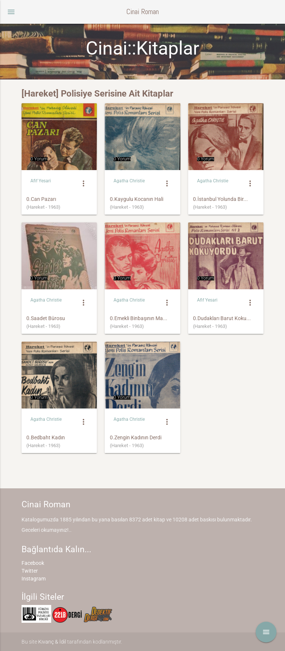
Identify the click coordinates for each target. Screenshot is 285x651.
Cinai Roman (142, 11)
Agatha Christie (129, 180)
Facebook (33, 563)
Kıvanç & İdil (52, 642)
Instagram (34, 579)
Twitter (30, 571)
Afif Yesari (40, 180)
